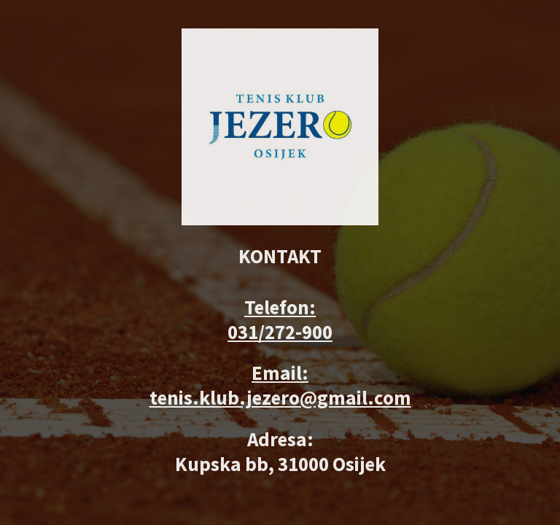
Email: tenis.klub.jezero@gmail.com (280, 385)
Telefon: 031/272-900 (280, 319)
